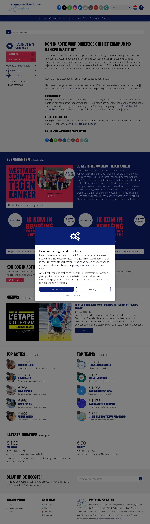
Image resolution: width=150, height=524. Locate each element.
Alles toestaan (56, 289)
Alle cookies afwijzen (75, 295)
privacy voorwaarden (83, 265)
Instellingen (93, 289)
